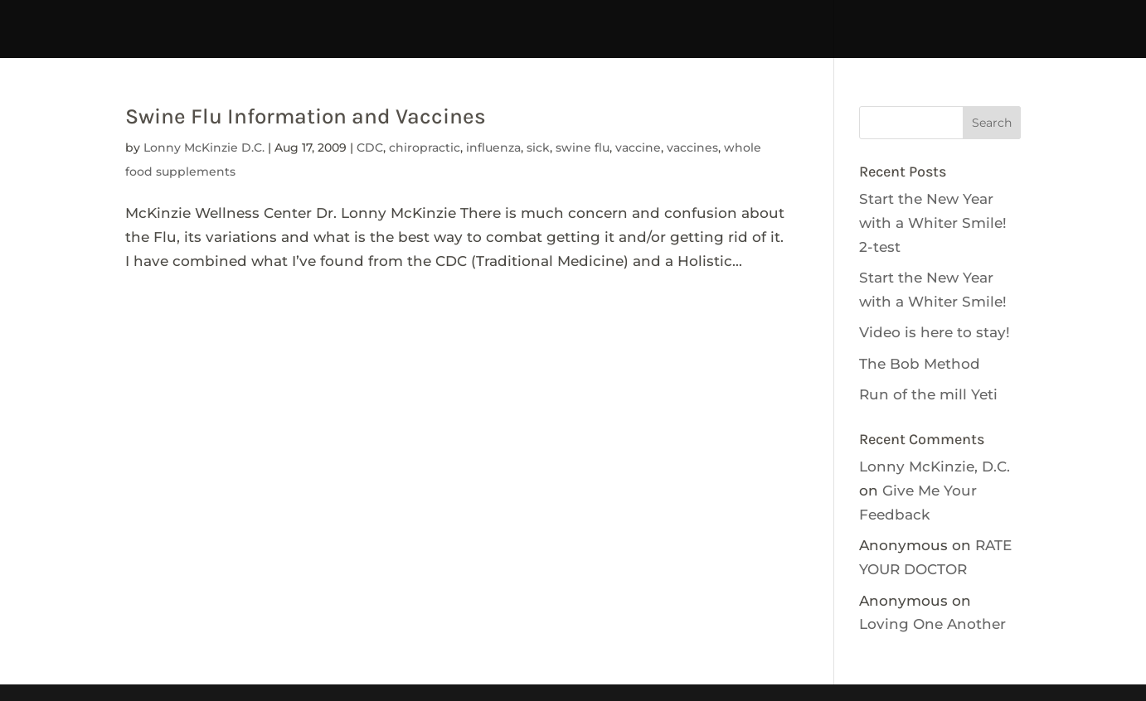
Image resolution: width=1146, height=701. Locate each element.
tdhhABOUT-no (573, 42)
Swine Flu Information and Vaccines (305, 116)
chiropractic (424, 147)
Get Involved (800, 19)
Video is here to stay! (934, 332)
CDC (370, 147)
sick (538, 147)
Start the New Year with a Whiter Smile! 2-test (933, 223)
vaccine (638, 147)
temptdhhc (163, 19)
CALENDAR (690, 19)
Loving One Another (932, 624)
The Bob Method (919, 363)
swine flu (582, 147)
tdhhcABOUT (444, 19)
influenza (493, 147)
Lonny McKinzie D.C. (204, 147)
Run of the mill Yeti (928, 394)
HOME (76, 19)
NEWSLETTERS (923, 19)
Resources (1037, 19)
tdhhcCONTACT (570, 19)
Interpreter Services (300, 19)
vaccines (692, 147)
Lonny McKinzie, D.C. (934, 466)
